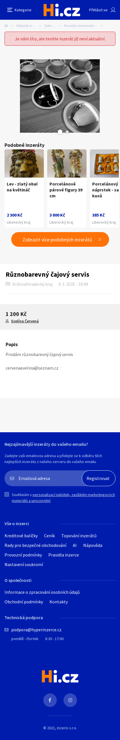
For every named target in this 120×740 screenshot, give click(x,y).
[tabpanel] (60, 96)
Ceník (49, 535)
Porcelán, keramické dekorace (85, 25)
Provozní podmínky (23, 555)
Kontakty (58, 601)
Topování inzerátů (79, 535)
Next (67, 131)
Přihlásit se (98, 9)
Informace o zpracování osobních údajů (42, 592)
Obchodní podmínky (23, 601)
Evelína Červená (25, 321)
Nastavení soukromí (23, 564)
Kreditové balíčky (21, 535)
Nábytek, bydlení (29, 25)
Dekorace (51, 25)
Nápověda (92, 545)
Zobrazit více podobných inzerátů (57, 239)
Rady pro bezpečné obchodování (35, 545)
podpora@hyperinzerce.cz (36, 629)
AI (75, 545)
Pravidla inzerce (63, 555)
